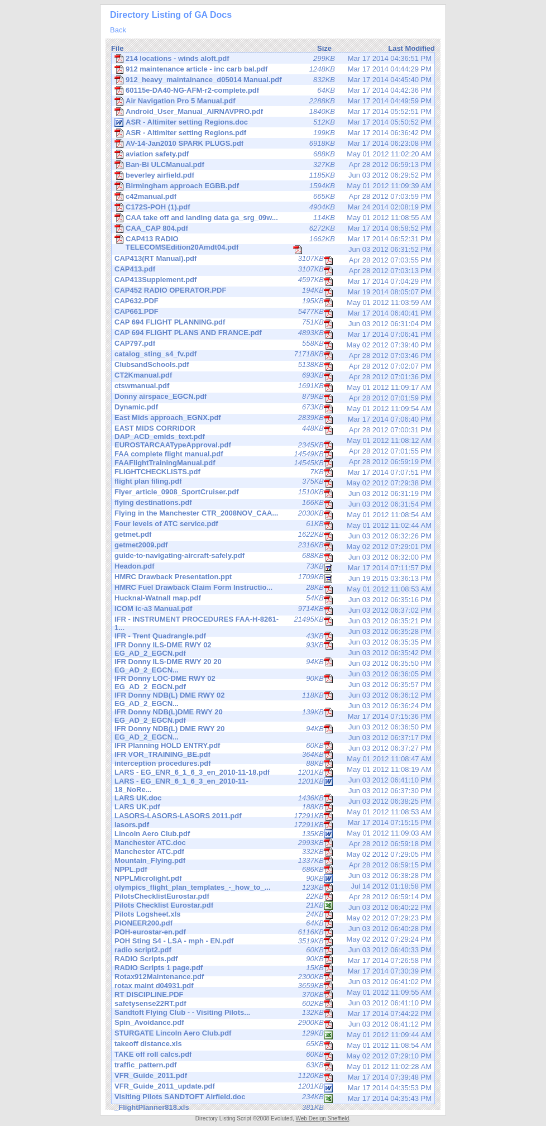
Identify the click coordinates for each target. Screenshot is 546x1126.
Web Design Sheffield (322, 1118)
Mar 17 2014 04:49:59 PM (273, 101)
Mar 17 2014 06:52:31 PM (273, 239)
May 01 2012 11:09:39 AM (273, 186)
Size (324, 48)
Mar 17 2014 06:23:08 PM (273, 143)
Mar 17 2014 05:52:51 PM (273, 111)
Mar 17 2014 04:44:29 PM (273, 69)
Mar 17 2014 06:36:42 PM (273, 132)
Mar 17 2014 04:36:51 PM (273, 58)
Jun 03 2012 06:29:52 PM (273, 175)
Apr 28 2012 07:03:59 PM (273, 196)
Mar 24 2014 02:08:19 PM (273, 207)
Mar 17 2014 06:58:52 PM (273, 228)
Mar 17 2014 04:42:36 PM (273, 90)
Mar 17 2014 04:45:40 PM (273, 79)
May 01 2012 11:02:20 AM (273, 154)
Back (118, 30)
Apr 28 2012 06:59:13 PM (273, 164)
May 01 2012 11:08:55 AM (273, 217)
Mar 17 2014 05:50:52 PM (273, 122)
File (117, 48)
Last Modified (411, 48)
